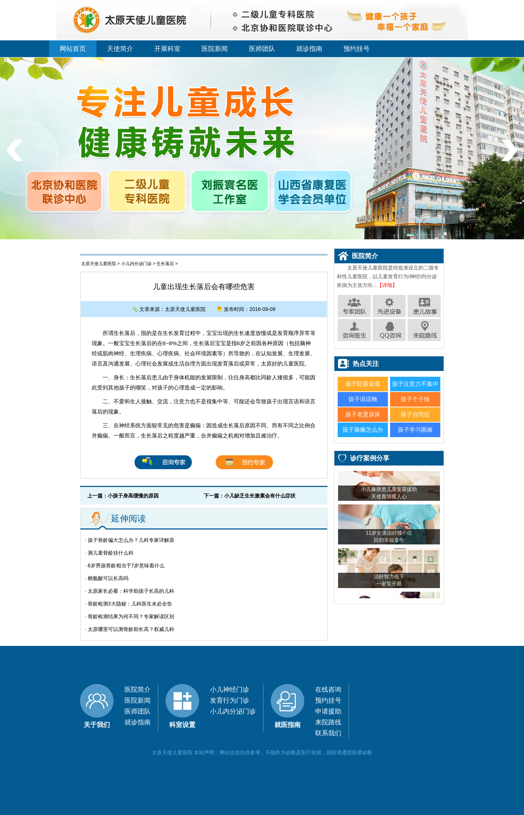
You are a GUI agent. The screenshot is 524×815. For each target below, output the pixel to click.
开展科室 (167, 48)
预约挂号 (357, 48)
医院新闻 (215, 48)
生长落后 (165, 263)
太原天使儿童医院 (98, 263)
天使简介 (120, 48)
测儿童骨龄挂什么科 (111, 553)
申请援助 (328, 711)
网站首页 (73, 48)
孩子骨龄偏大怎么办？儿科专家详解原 (131, 540)
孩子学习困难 (415, 430)
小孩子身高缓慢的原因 (133, 496)
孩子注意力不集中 (415, 384)
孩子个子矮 (415, 399)
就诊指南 (309, 48)
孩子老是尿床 (362, 414)
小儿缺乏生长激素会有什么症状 (259, 496)
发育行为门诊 (229, 700)
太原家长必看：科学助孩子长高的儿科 (131, 591)
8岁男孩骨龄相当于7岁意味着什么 (126, 565)
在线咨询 (328, 689)
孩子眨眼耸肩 (362, 384)
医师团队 (262, 48)
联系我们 (328, 733)
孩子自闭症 (415, 414)
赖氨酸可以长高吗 (108, 578)
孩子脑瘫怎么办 (362, 430)
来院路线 (328, 722)
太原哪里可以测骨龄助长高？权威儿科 (131, 629)
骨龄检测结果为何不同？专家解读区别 (131, 616)
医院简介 (137, 689)
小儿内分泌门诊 (136, 263)
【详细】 (387, 285)
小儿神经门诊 (229, 689)
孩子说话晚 (362, 399)
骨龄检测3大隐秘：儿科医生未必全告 (130, 604)
